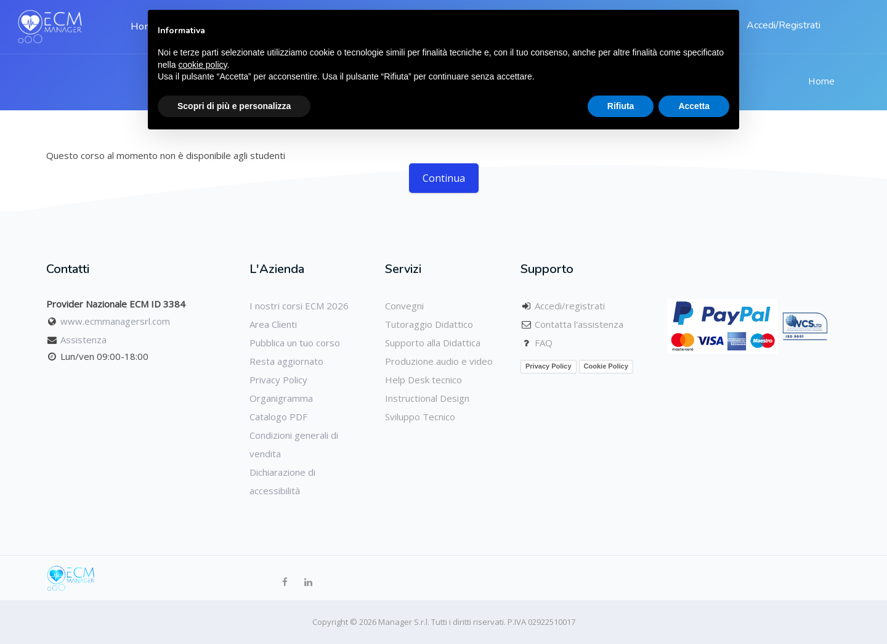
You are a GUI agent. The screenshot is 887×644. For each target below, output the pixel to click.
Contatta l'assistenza (579, 324)
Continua (444, 178)
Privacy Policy (278, 379)
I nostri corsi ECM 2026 (299, 306)
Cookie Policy (606, 366)
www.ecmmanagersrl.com (115, 321)
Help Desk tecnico (423, 379)
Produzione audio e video (439, 361)
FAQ (544, 342)
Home (821, 81)
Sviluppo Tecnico (420, 416)
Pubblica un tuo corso (294, 342)
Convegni (404, 306)
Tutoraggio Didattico (429, 324)
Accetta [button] (694, 106)
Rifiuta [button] (620, 106)
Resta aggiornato (286, 361)
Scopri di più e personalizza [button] (234, 106)
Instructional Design (427, 398)
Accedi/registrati (570, 306)
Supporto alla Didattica (432, 342)
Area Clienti (273, 324)
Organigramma (281, 398)
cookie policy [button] (202, 65)
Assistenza (83, 339)
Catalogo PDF (278, 416)
